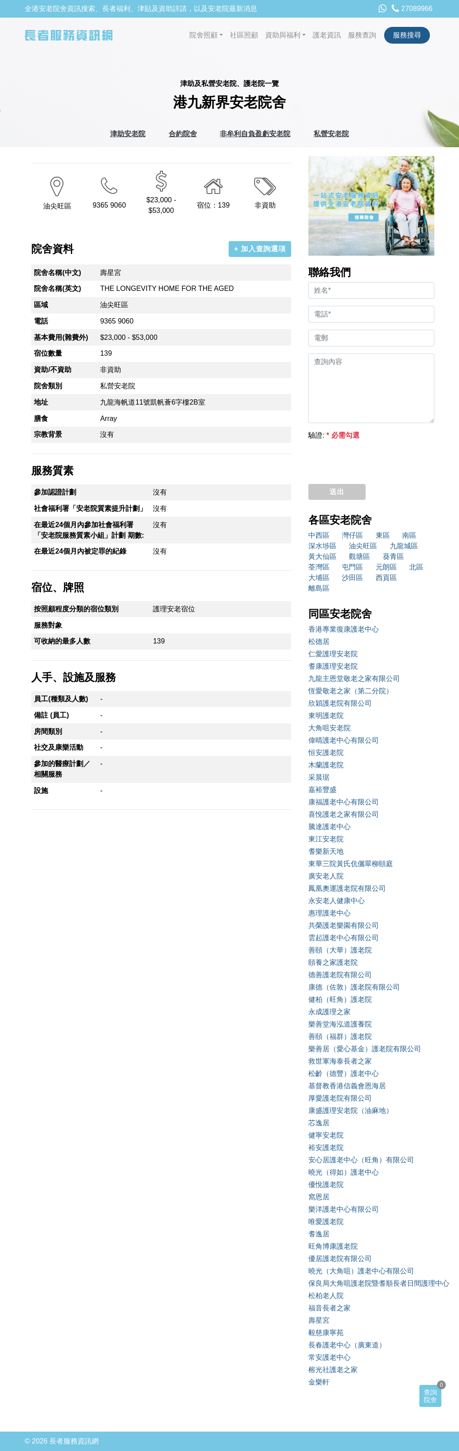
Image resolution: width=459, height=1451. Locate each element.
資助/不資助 (52, 369)
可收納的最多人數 (62, 641)
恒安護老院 (326, 752)
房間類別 (48, 731)
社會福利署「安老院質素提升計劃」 (90, 508)
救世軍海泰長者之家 (340, 1061)
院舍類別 (48, 386)
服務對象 (48, 625)
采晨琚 (318, 777)
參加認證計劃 (55, 492)
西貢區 (386, 577)
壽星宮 (318, 1320)
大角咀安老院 (329, 728)
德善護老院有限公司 (340, 974)
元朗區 (386, 567)
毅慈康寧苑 (326, 1332)
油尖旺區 (363, 546)
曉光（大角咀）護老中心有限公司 (361, 1271)
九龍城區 (404, 546)
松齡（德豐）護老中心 (343, 1073)
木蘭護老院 (326, 765)
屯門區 (352, 567)
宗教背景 (48, 434)
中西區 (318, 535)
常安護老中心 (329, 1357)
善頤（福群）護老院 (340, 1036)
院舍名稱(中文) (57, 272)
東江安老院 (326, 839)
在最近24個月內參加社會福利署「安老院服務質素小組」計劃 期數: (89, 530)
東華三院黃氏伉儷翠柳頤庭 (350, 863)
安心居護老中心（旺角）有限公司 (361, 1160)
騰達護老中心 (329, 826)
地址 (41, 402)
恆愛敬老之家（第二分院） (350, 691)
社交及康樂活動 (58, 747)
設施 (41, 790)
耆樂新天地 (326, 851)
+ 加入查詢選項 (260, 249)
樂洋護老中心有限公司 (343, 1209)
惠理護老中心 (329, 913)
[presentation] (375, 460)
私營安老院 (331, 134)
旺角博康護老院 (333, 1246)
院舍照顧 (203, 35)
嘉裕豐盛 (322, 789)
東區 (383, 535)
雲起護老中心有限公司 (343, 937)
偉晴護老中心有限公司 (343, 740)
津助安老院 (127, 134)
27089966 (412, 8)
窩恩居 (318, 1197)
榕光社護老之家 (333, 1369)
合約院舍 (183, 134)
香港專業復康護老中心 (343, 629)
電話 (41, 321)
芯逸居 (318, 1123)
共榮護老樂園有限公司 (343, 925)
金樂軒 (318, 1382)
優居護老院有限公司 (340, 1258)
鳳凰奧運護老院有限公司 (347, 888)
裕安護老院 (326, 1147)
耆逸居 (318, 1234)
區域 (41, 305)
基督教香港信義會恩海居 (347, 1086)
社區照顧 (244, 35)
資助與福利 (282, 35)
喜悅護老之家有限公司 (343, 814)
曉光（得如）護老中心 (343, 1172)
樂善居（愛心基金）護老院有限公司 (364, 1049)
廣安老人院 (326, 876)
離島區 (318, 588)
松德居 (318, 641)
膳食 (41, 418)
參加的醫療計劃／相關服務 (62, 769)
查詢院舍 (430, 1395)
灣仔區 (352, 535)
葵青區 (393, 556)
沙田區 (352, 577)
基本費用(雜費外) (61, 337)
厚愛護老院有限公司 (340, 1098)
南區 (409, 535)
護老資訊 (327, 35)
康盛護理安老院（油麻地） (350, 1110)
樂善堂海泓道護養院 (340, 1024)
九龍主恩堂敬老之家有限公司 (354, 678)
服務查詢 (362, 35)
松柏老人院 (326, 1295)
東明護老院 (326, 715)
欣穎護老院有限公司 (340, 703)
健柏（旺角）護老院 (340, 999)
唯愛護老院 (326, 1221)
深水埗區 (322, 546)
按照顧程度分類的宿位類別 (76, 609)
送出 (336, 491)
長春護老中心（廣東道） (347, 1345)
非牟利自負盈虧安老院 (255, 134)
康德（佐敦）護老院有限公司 (354, 987)
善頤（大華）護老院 (340, 950)
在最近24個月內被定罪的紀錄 (80, 551)
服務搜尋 (407, 35)
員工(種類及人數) (61, 699)
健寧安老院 (326, 1135)
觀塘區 (359, 556)
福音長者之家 (329, 1308)
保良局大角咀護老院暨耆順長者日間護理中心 (371, 1283)
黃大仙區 (322, 556)
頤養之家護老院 (333, 962)
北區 (416, 567)
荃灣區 (318, 567)
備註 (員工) (51, 715)
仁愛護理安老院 (333, 654)
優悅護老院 (326, 1184)
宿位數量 (48, 353)
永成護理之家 (329, 1012)
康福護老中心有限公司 (343, 802)
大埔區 (318, 577)
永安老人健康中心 (336, 900)
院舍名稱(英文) (57, 288)
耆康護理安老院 (333, 666)
